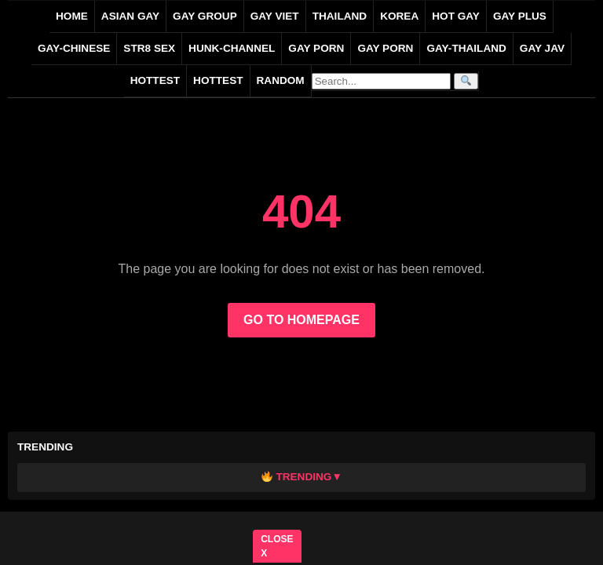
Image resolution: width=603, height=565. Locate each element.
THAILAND (339, 16)
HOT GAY (456, 16)
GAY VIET (274, 16)
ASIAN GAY (130, 16)
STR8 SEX (149, 48)
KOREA (399, 16)
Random (281, 80)
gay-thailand (466, 48)
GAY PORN (316, 48)
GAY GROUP (205, 16)
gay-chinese (74, 48)
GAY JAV (542, 48)
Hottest (218, 80)
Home (72, 16)
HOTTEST (155, 80)
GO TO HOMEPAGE (301, 319)
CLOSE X (277, 546)
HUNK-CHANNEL (231, 48)
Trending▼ (301, 477)
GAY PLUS (519, 16)
